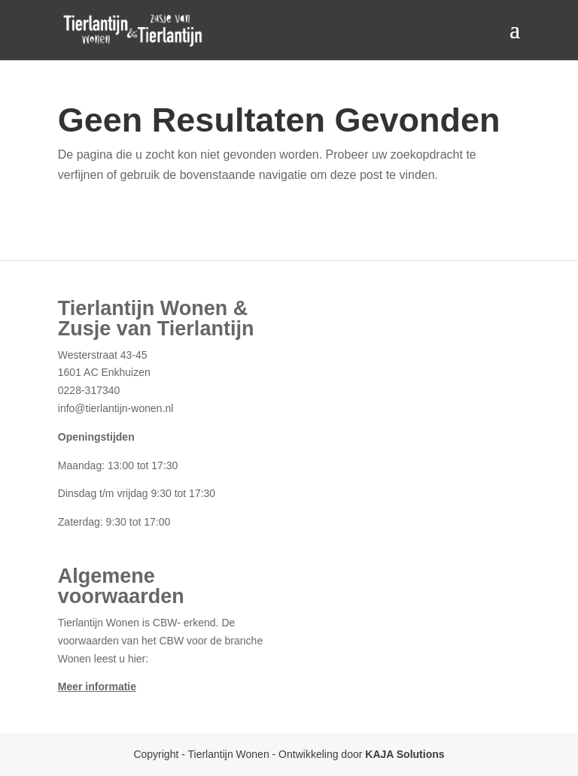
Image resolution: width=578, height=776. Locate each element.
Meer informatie (97, 687)
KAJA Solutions (404, 754)
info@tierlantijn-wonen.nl (116, 408)
